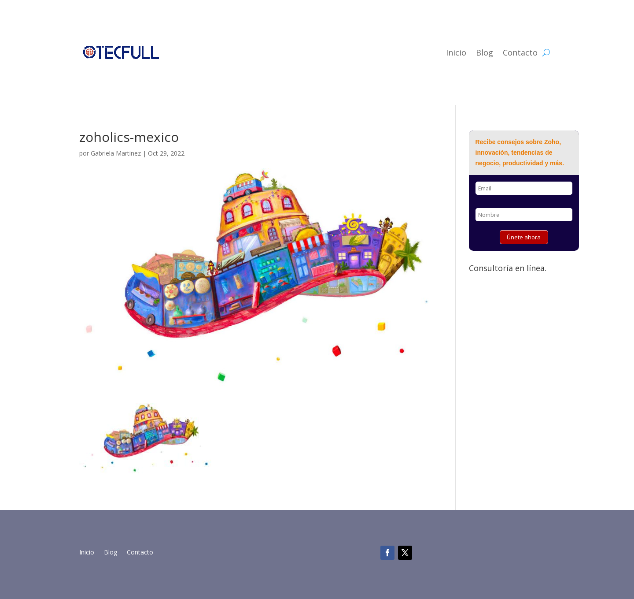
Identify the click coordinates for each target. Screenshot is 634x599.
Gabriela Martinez (116, 153)
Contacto (520, 52)
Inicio (456, 52)
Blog (484, 52)
